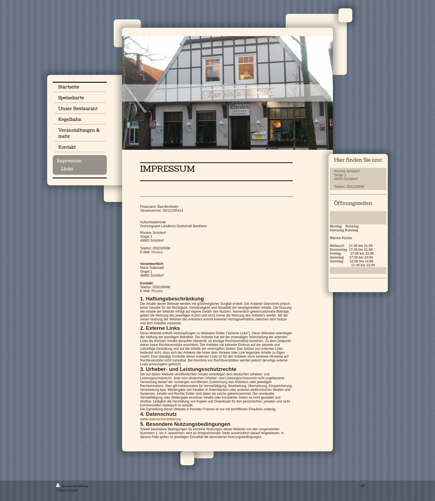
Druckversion (66, 486)
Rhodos (157, 252)
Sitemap (83, 486)
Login (362, 485)
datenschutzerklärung (165, 419)
